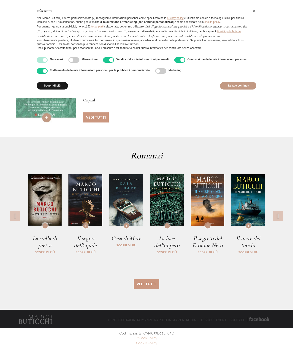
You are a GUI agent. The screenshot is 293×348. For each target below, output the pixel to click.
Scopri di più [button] (52, 85)
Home (111, 320)
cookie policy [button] (212, 22)
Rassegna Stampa (169, 320)
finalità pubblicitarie (229, 31)
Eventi (221, 320)
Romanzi (144, 320)
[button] (254, 11)
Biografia (126, 320)
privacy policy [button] (175, 18)
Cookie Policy (146, 343)
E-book (207, 320)
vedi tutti (96, 117)
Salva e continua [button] (238, 85)
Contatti (237, 320)
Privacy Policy (146, 338)
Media (192, 320)
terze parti (97, 26)
